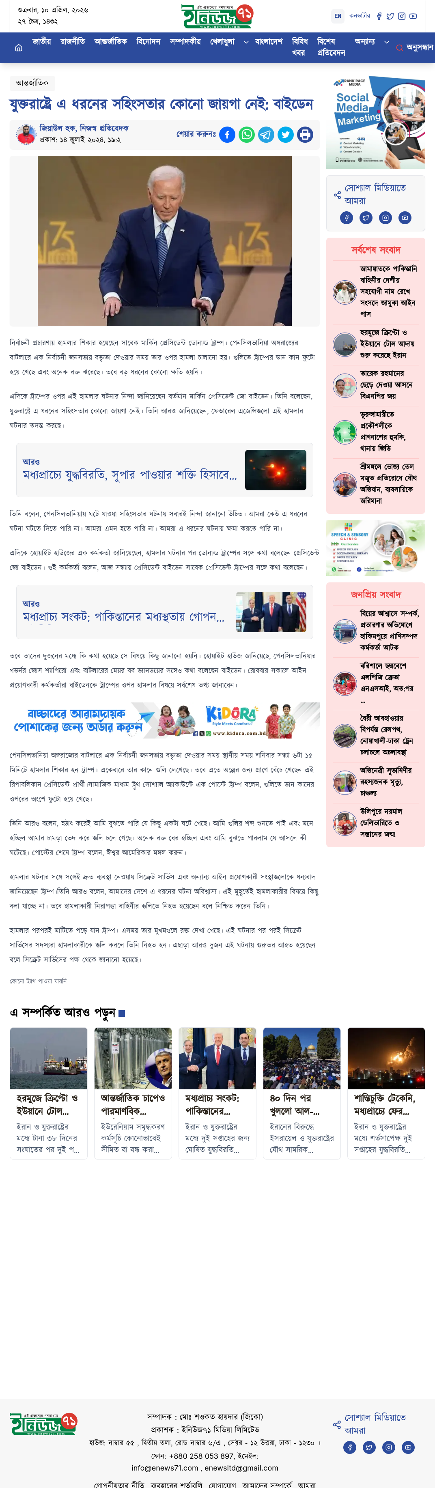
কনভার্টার (359, 16)
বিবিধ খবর (300, 48)
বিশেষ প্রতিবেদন (331, 48)
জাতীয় (41, 42)
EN (337, 16)
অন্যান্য (365, 42)
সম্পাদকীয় (185, 42)
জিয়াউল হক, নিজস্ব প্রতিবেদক (84, 129)
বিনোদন (148, 42)
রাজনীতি (72, 42)
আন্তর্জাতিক (111, 42)
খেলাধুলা (222, 42)
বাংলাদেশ (268, 42)
